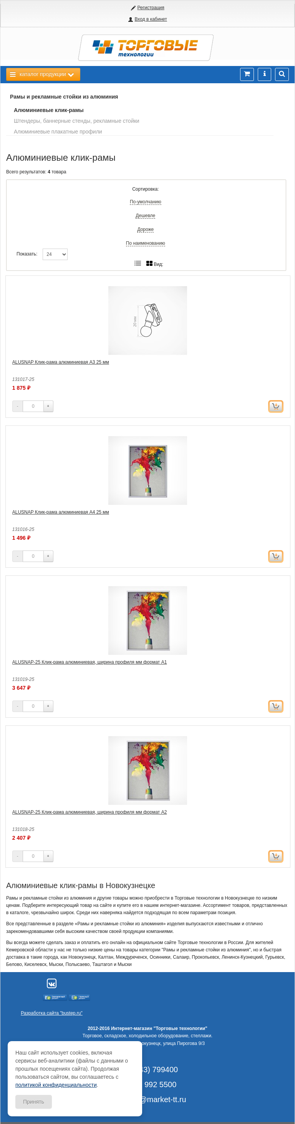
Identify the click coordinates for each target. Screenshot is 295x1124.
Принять (33, 1102)
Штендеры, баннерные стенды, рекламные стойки (76, 121)
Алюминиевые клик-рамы (49, 110)
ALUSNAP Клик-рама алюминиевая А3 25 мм (60, 362)
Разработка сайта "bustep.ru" (52, 1013)
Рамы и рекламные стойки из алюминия (64, 97)
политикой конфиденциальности (56, 1085)
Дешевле (145, 215)
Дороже (145, 229)
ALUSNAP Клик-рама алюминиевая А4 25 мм (60, 512)
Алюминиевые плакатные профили (58, 132)
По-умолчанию (145, 201)
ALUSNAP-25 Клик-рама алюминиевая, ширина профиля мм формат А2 (89, 812)
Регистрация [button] (151, 7)
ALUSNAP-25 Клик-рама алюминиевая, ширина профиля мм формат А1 (89, 662)
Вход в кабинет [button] (150, 19)
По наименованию (145, 243)
